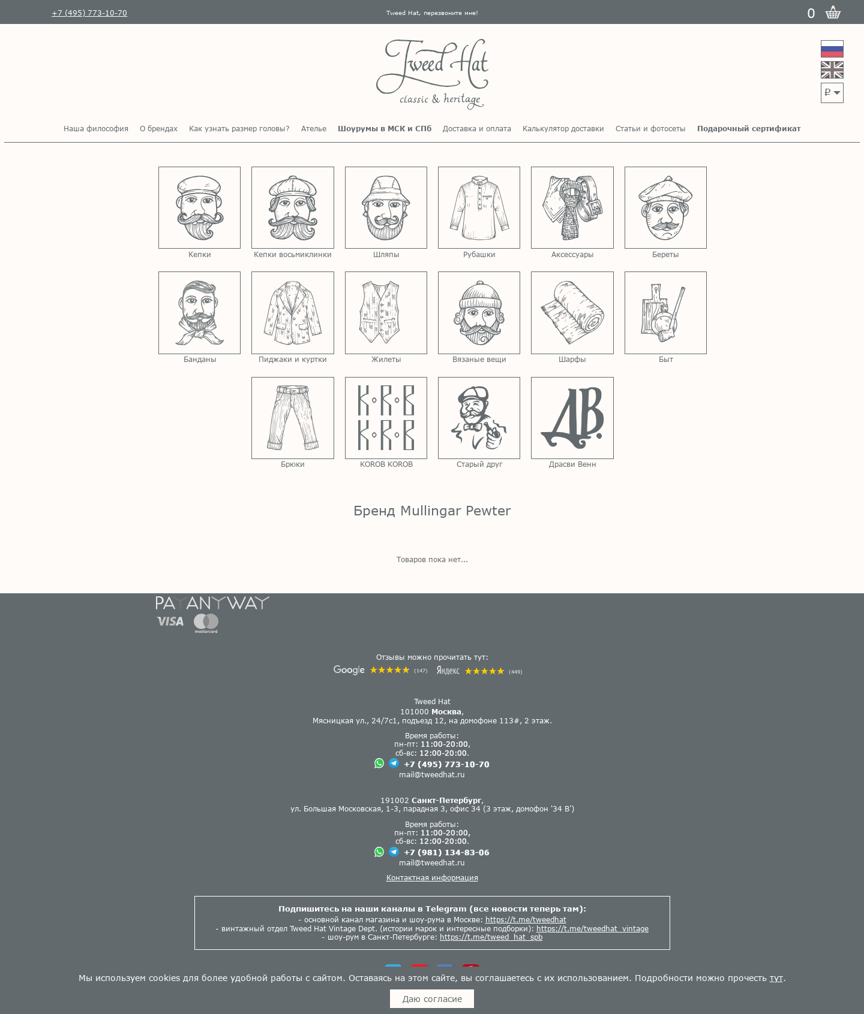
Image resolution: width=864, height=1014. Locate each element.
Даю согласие (432, 999)
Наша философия (96, 128)
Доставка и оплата (477, 128)
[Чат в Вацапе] (379, 763)
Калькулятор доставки (563, 128)
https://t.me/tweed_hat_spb (491, 936)
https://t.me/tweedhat (525, 919)
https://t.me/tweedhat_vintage (592, 928)
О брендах (159, 128)
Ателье (313, 128)
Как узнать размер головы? (239, 128)
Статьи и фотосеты (651, 128)
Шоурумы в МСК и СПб (384, 128)
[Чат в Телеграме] (394, 763)
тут (776, 978)
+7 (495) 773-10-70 (447, 764)
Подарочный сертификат (748, 128)
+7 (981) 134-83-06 (447, 852)
